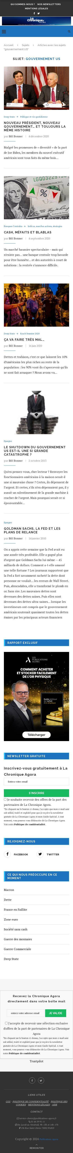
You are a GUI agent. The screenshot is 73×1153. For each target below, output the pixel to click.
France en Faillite (15, 909)
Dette (7, 900)
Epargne (8, 441)
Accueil (8, 45)
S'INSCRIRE (36, 793)
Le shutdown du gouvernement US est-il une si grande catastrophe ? (35, 450)
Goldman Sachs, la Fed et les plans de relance (32, 530)
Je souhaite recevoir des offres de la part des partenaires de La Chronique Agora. (36, 812)
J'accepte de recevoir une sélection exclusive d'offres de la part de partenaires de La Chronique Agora (37, 1028)
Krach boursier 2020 (30, 333)
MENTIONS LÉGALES (39, 1104)
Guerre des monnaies (18, 939)
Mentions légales (36, 8)
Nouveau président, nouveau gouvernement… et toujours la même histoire (35, 126)
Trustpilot (36, 1061)
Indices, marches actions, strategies (45, 226)
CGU (8, 1101)
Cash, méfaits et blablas (28, 232)
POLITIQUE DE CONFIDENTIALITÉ (31, 1101)
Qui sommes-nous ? (23, 4)
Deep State (9, 117)
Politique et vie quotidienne (33, 117)
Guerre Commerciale (17, 949)
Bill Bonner (16, 136)
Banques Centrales (13, 226)
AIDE (54, 1104)
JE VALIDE (55, 1013)
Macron (9, 890)
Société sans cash (15, 929)
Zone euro (11, 919)
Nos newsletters (49, 4)
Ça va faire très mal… (24, 340)
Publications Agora (48, 1139)
